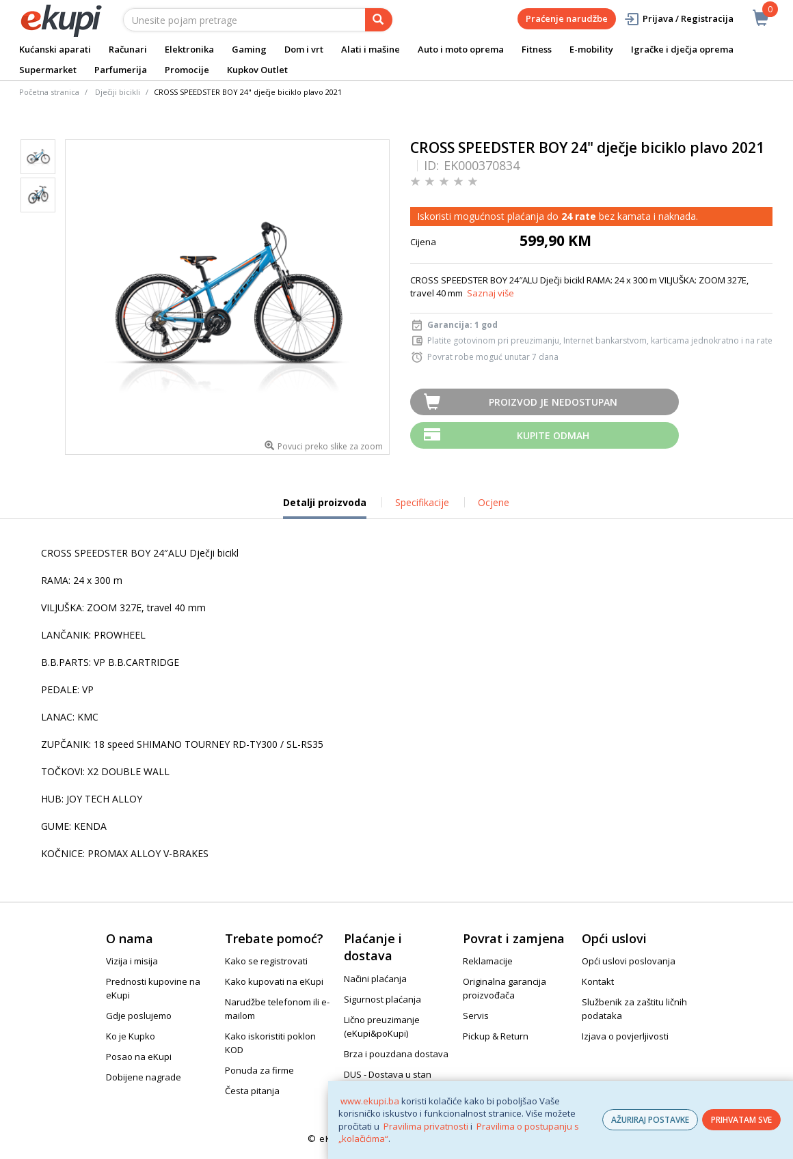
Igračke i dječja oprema (682, 49)
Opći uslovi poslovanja (628, 961)
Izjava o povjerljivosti (625, 1036)
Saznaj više (490, 293)
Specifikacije (422, 502)
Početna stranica (49, 92)
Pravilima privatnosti (426, 1126)
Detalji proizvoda (324, 507)
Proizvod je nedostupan (553, 401)
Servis (476, 1015)
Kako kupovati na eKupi (274, 981)
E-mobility (591, 49)
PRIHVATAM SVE (741, 1120)
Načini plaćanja (375, 979)
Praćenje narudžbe (567, 18)
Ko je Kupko (130, 1036)
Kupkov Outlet (257, 70)
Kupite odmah (553, 435)
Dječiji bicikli (117, 92)
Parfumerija (120, 70)
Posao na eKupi (139, 1056)
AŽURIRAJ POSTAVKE (650, 1120)
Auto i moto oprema (461, 49)
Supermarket (48, 70)
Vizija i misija (132, 961)
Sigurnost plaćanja (382, 999)
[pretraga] (378, 19)
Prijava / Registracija (678, 18)
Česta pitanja (252, 1091)
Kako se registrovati (266, 961)
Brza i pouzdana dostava (396, 1054)
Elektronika (189, 49)
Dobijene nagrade (143, 1077)
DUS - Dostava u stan (387, 1074)
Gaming (249, 49)
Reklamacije (488, 961)
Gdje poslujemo (139, 1015)
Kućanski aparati (55, 49)
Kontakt (598, 981)
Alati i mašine (370, 49)
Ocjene (493, 502)
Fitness (537, 49)
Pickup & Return (495, 1036)
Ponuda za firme (259, 1070)
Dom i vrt (303, 49)
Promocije (187, 70)
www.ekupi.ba (369, 1101)
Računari (128, 49)
